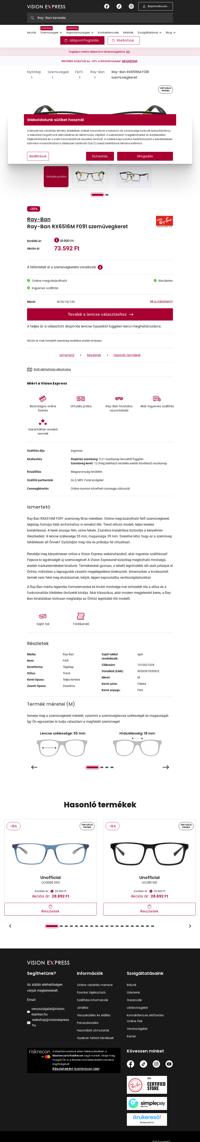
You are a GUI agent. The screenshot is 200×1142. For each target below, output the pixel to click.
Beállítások (45, 160)
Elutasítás (100, 160)
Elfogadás (140, 160)
